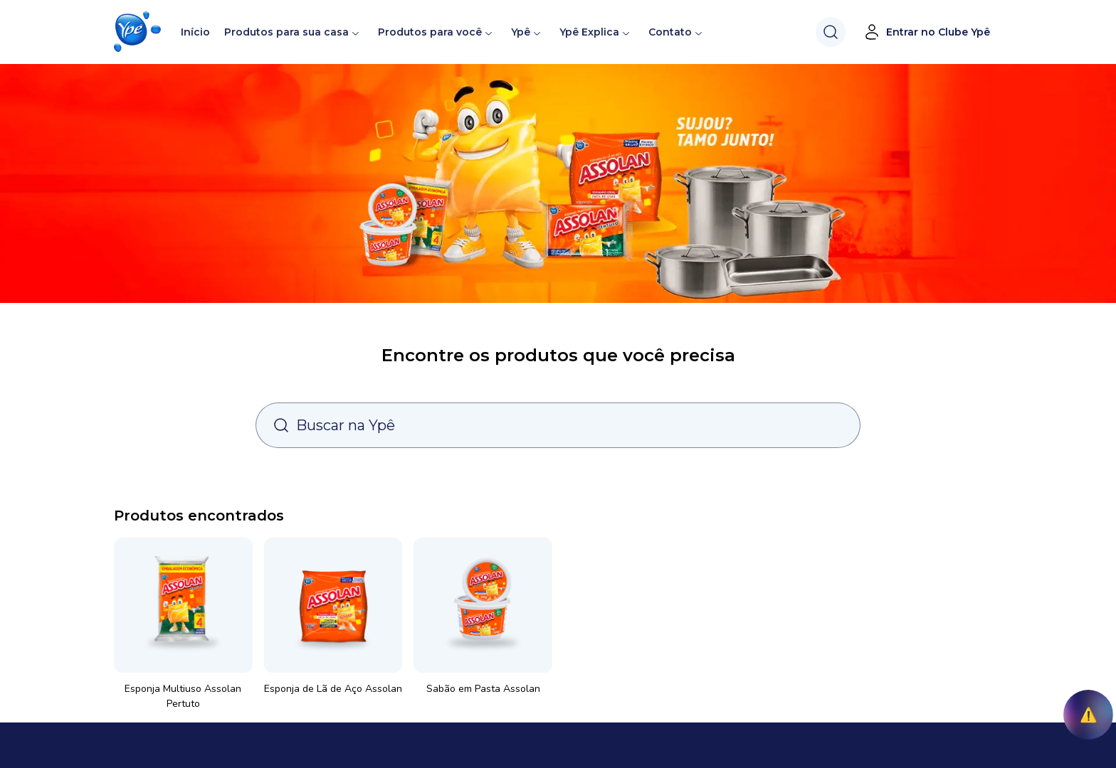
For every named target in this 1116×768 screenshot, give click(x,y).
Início (195, 32)
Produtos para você (430, 32)
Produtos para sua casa (286, 32)
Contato (670, 32)
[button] (137, 32)
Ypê (526, 32)
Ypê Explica (589, 32)
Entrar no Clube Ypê (926, 32)
